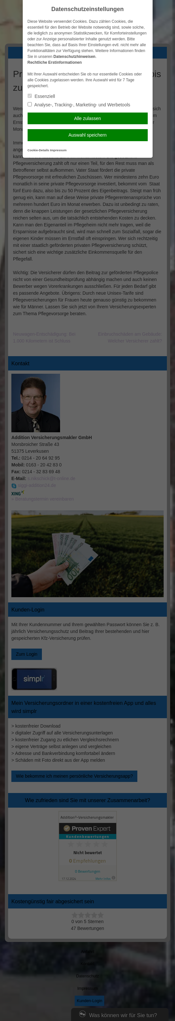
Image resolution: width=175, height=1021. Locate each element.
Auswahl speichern (88, 135)
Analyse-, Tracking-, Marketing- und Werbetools (79, 104)
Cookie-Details (38, 150)
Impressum (58, 150)
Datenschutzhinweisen (74, 56)
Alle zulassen (87, 118)
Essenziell (41, 96)
